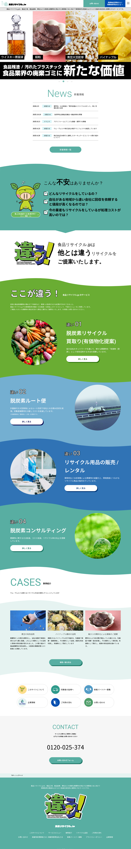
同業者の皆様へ (62, 689)
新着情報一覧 (65, 149)
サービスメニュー (54, 833)
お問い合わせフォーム (65, 760)
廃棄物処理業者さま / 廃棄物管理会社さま (47, 837)
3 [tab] (68, 81)
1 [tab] (59, 81)
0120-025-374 (65, 747)
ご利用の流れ (61, 702)
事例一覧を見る (65, 662)
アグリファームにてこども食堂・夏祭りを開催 (70, 121)
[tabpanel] (65, 45)
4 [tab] (72, 81)
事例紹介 (69, 833)
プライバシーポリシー (94, 837)
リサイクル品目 (82, 833)
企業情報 (26, 702)
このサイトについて (31, 689)
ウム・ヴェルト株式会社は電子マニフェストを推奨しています (75, 128)
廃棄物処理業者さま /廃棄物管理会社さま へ (115, 3)
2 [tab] (63, 81)
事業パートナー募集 (97, 689)
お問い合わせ (94, 3)
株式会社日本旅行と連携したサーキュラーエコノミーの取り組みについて (76, 136)
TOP (12, 775)
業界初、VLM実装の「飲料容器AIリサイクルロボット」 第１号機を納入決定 (75, 107)
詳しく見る (82, 359)
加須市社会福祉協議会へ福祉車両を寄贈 (68, 114)
